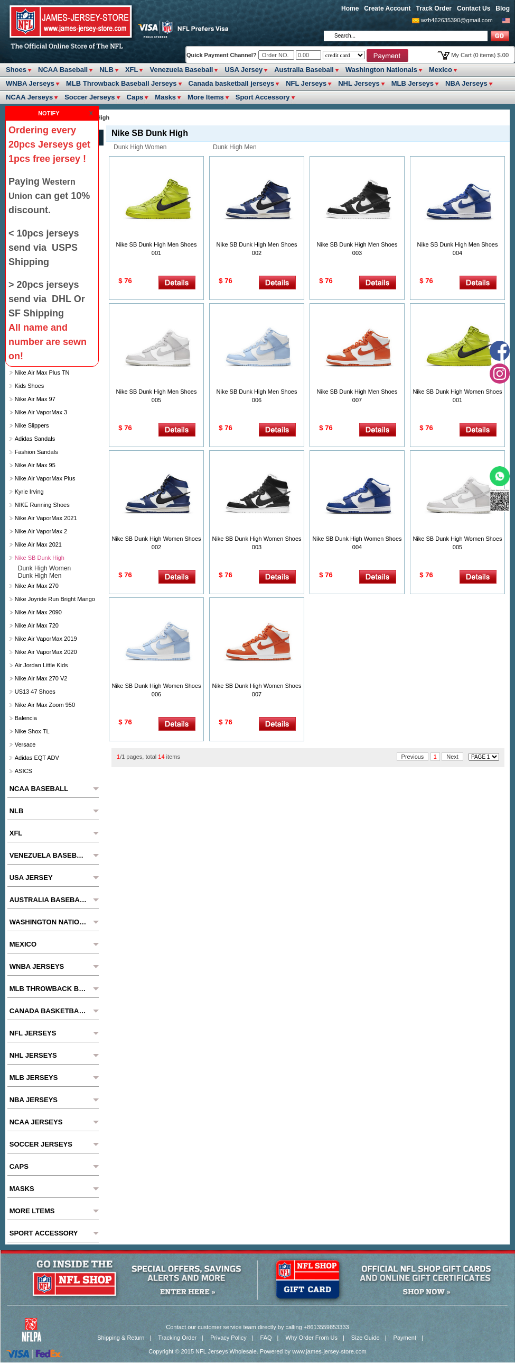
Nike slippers (32, 425)
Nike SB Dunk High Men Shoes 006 (257, 395)
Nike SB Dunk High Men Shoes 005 (156, 395)
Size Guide (365, 1337)
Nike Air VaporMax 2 (41, 531)
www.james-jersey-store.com (329, 1351)
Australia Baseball (304, 70)
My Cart (480, 55)
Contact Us (473, 8)
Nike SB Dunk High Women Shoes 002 (156, 542)
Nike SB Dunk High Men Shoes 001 (156, 248)
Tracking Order (177, 1337)
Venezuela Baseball (181, 70)
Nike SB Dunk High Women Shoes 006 (156, 690)
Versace (25, 744)
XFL (131, 70)
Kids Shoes (29, 386)
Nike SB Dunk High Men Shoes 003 (357, 248)
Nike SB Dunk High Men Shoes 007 (357, 395)
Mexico (440, 70)
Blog (502, 8)
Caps (135, 97)
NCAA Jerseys (29, 97)
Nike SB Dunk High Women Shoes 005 (457, 542)
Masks (165, 97)
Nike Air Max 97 (35, 399)
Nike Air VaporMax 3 (41, 412)
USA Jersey (243, 70)
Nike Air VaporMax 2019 (46, 638)
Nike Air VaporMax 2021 (46, 518)
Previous (413, 756)
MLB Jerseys (412, 83)
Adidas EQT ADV (37, 758)
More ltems (206, 97)
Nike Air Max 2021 (38, 544)
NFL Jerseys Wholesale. (226, 1351)
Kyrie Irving (29, 491)
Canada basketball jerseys (232, 83)
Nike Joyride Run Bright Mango (55, 599)
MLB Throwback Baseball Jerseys (121, 83)
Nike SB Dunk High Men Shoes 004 (457, 248)
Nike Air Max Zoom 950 (45, 705)
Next (452, 756)
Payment (405, 1337)
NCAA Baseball (63, 70)
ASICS (23, 771)
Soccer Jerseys (89, 97)
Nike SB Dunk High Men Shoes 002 (257, 248)
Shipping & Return (120, 1337)
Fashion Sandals (36, 452)
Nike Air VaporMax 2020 (46, 652)
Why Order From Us (312, 1337)
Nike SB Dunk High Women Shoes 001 (457, 395)
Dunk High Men (235, 147)
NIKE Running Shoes (42, 505)
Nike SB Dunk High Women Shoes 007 (256, 690)
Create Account (387, 8)
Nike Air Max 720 (37, 625)
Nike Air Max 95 (35, 465)
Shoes (16, 70)
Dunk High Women (140, 147)
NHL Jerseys (359, 83)
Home (350, 8)
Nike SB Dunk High (39, 558)
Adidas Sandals (35, 438)
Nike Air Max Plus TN (42, 372)
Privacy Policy (228, 1337)
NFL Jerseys (306, 83)
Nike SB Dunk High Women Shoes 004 (356, 542)
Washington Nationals (381, 70)
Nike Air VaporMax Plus (45, 478)
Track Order (434, 8)
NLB (106, 70)
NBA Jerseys (466, 83)
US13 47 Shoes (35, 691)
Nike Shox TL (32, 731)
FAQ (266, 1337)
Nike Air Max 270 (37, 586)
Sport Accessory (263, 97)
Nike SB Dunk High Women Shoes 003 (256, 542)
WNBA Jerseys (30, 83)
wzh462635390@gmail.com (457, 20)
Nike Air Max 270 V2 (41, 678)
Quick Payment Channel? (222, 55)
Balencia (26, 718)
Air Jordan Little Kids (41, 665)
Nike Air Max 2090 (38, 612)
